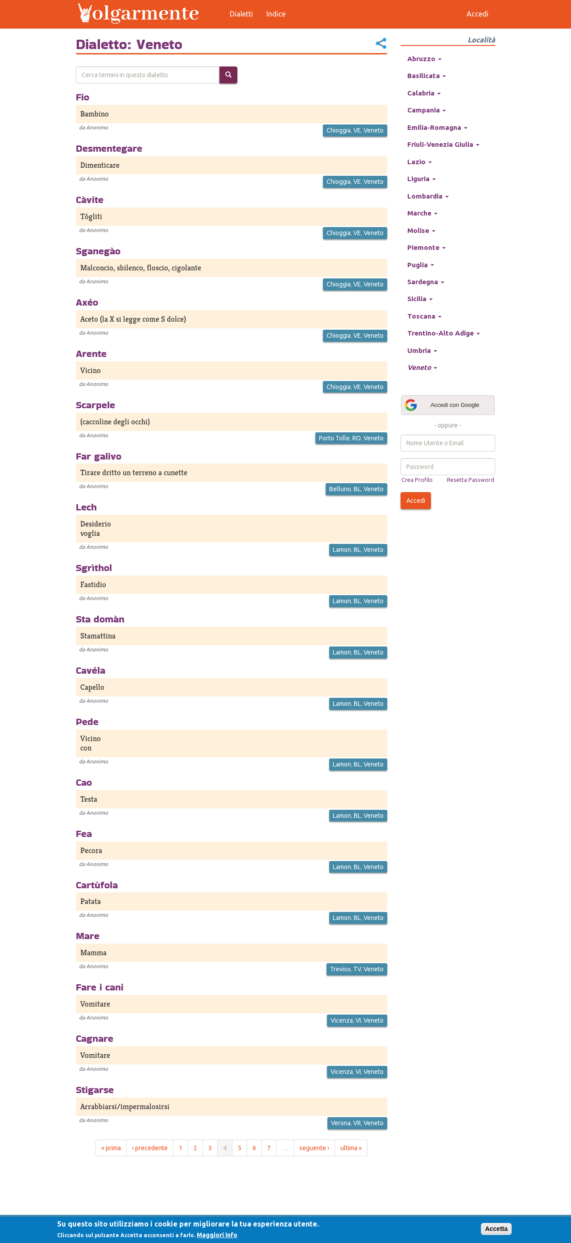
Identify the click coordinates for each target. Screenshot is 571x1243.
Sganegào (98, 251)
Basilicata (426, 75)
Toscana (424, 316)
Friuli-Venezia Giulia (443, 144)
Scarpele (95, 405)
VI (358, 1020)
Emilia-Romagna (437, 127)
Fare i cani (100, 987)
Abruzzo (424, 58)
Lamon (342, 549)
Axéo (87, 302)
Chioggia (339, 130)
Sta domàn (100, 619)
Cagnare (94, 1038)
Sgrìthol (94, 567)
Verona (341, 1123)
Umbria (422, 350)
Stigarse (95, 1089)
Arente (91, 353)
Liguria (421, 178)
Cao (84, 782)
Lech (86, 507)
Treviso (340, 969)
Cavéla (90, 670)
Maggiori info (217, 1235)
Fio (82, 97)
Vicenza (342, 1020)
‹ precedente (150, 1148)
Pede (87, 721)
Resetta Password (470, 479)
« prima (111, 1148)
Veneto (374, 130)
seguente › (314, 1148)
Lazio (419, 162)
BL (357, 489)
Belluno (340, 489)
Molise (421, 230)
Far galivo (98, 456)
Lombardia (428, 196)
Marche (422, 213)
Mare (87, 935)
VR (357, 1123)
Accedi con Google (442, 405)
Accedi (415, 500)
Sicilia (420, 298)
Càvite (89, 199)
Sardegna (425, 282)
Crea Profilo (417, 479)
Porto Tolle (334, 438)
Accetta (496, 1228)
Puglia (420, 265)
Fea (84, 833)
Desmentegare (109, 148)
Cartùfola (97, 885)
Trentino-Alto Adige (443, 333)
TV (357, 969)
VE (357, 130)
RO (356, 438)
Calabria (424, 93)
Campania (426, 110)
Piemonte (426, 247)
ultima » (351, 1148)
